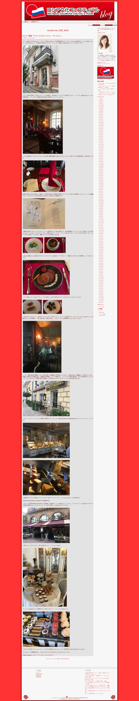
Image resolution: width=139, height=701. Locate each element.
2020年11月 (101, 164)
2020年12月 (101, 163)
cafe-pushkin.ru (49, 655)
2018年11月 (101, 202)
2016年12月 (101, 228)
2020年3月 (101, 177)
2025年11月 (101, 106)
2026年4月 (101, 98)
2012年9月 (101, 300)
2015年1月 (101, 261)
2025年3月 (101, 117)
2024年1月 (101, 139)
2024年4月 (101, 134)
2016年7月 (101, 236)
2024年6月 (101, 131)
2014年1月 (101, 275)
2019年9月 (101, 186)
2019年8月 (101, 188)
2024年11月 (101, 123)
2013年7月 (101, 285)
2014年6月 (101, 271)
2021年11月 (101, 145)
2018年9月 (101, 205)
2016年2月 (101, 244)
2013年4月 (101, 289)
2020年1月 (101, 180)
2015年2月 (101, 260)
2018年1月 (101, 217)
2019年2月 (101, 197)
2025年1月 (101, 120)
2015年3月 (101, 258)
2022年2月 (101, 141)
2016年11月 (101, 230)
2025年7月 (101, 112)
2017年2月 (101, 225)
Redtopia (76, 697)
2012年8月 (101, 302)
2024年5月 (101, 133)
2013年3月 (101, 291)
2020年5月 (101, 174)
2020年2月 (101, 178)
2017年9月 (101, 224)
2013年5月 (101, 288)
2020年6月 (101, 172)
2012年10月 (101, 299)
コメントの (102, 313)
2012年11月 (101, 297)
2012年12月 (101, 296)
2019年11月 (101, 183)
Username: (94, 25)
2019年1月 (101, 199)
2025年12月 (101, 105)
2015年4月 (101, 256)
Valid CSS (39, 674)
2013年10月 (101, 280)
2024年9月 (101, 127)
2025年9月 (101, 109)
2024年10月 (101, 125)
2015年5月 (101, 255)
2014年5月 (101, 272)
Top (87, 697)
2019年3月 (101, 195)
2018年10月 (101, 203)
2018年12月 (101, 200)
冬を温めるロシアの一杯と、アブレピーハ (107, 91)
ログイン (101, 310)
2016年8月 (101, 235)
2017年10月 (101, 222)
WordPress (39, 677)
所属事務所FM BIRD (101, 62)
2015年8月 (101, 250)
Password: (107, 25)
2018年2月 (101, 216)
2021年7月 (101, 152)
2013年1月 (101, 294)
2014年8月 (101, 267)
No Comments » (65, 658)
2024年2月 (101, 138)
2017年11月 (101, 220)
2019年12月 (101, 181)
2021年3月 (101, 158)
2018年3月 (101, 214)
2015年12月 (101, 247)
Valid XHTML (39, 673)
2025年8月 (101, 111)
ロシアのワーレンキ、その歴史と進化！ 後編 (96, 681)
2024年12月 (101, 122)
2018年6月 (101, 210)
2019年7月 (101, 189)
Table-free (39, 676)
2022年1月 (101, 142)
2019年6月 (101, 191)
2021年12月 (101, 144)
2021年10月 (101, 147)
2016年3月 (101, 242)
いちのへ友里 (55, 658)
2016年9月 (101, 233)
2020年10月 (101, 166)
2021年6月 (101, 153)
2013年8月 (101, 283)
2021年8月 (101, 150)
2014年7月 (101, 269)
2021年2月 (101, 159)
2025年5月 (101, 116)
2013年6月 (101, 286)
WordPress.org (102, 315)
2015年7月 (101, 252)
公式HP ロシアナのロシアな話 (103, 63)
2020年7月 (101, 170)
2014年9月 (101, 266)
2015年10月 (101, 249)
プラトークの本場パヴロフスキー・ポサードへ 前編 (97, 686)
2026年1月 (101, 103)
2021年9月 (101, 148)
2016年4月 (101, 241)
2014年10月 (101, 264)
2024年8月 (101, 128)
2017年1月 (101, 227)
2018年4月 (101, 213)
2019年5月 (101, 192)
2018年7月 (101, 208)
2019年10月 (101, 184)
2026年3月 (101, 100)
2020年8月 (101, 169)
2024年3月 (101, 136)
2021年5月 (101, 155)
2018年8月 (101, 206)
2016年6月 (101, 238)
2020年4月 (101, 175)
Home (26, 21)
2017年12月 (101, 219)
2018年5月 (101, 211)
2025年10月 (101, 108)
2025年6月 (101, 114)
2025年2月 (101, 119)
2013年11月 (101, 278)
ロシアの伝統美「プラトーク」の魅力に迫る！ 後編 (97, 685)
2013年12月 (101, 277)
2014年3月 (101, 274)
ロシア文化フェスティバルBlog (58, 697)
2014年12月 (101, 263)
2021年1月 (101, 161)
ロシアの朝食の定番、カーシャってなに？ (95, 693)
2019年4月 (101, 194)
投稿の (101, 312)
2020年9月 (101, 167)
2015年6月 (101, 253)
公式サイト (34, 21)
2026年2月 (101, 102)
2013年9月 (101, 282)
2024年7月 (101, 130)
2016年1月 (101, 246)
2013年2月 (101, 292)
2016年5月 (101, 239)
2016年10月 (101, 231)
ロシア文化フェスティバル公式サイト (105, 79)
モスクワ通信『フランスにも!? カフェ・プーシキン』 (42, 36)
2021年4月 (101, 156)
